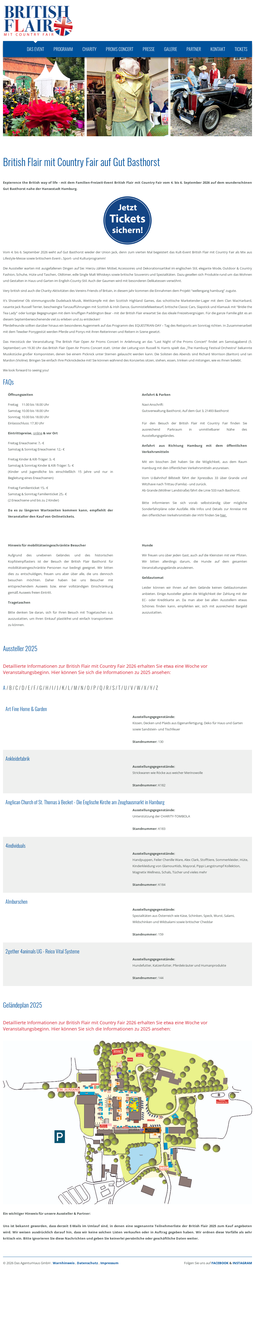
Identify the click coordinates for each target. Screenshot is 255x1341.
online (37, 433)
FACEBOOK (220, 1263)
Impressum (109, 1263)
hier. (223, 515)
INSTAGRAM (242, 1263)
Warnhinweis (63, 1263)
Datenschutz (87, 1263)
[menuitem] (35, 49)
